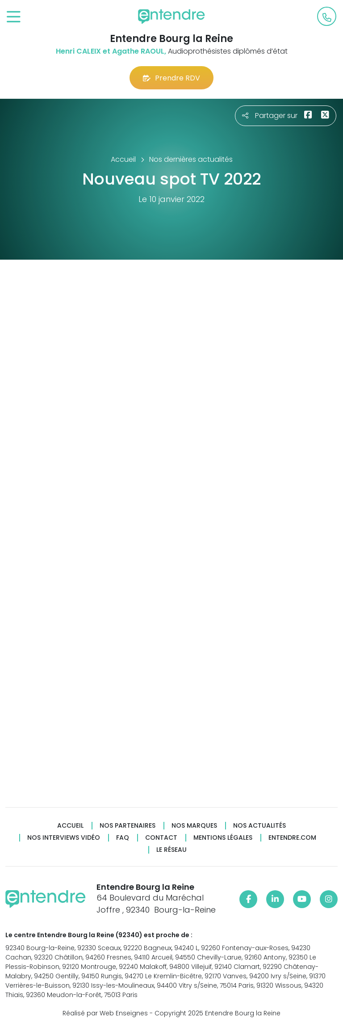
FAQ (122, 838)
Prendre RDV (171, 78)
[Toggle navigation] (14, 17)
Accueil (70, 825)
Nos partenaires (127, 825)
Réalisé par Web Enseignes (105, 1013)
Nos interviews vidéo (63, 838)
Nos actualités (259, 825)
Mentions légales (222, 838)
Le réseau (171, 850)
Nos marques (194, 825)
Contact (161, 838)
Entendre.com (292, 838)
